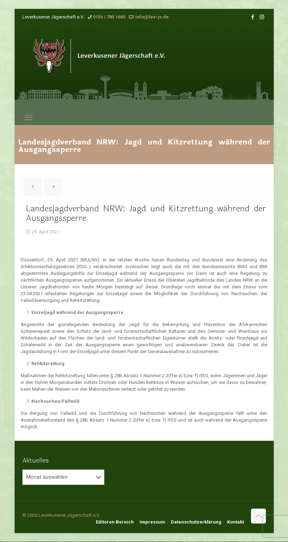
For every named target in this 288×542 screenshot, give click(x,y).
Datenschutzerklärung (196, 522)
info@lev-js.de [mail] (151, 17)
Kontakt (235, 522)
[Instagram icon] (262, 17)
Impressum (152, 522)
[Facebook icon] (253, 17)
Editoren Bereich (115, 522)
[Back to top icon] (258, 516)
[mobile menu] (28, 118)
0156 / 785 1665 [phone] (109, 17)
